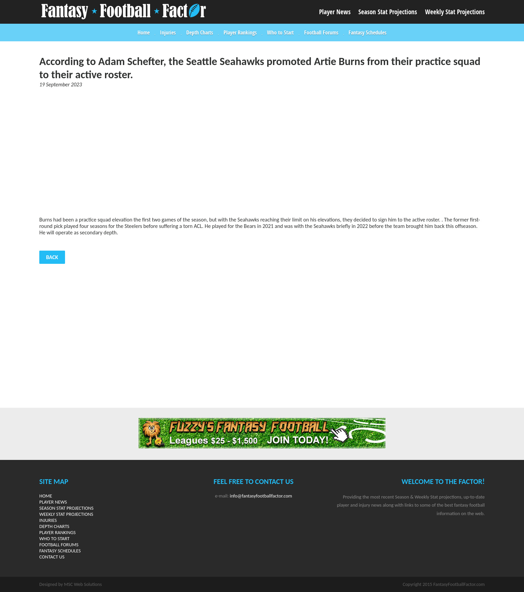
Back (52, 257)
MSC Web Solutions (83, 584)
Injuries (168, 32)
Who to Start (280, 32)
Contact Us (51, 557)
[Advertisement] (262, 152)
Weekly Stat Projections (455, 11)
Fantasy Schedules (367, 32)
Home (144, 32)
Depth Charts (199, 32)
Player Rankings (240, 32)
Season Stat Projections (387, 11)
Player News (335, 11)
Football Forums (321, 32)
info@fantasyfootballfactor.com (261, 496)
